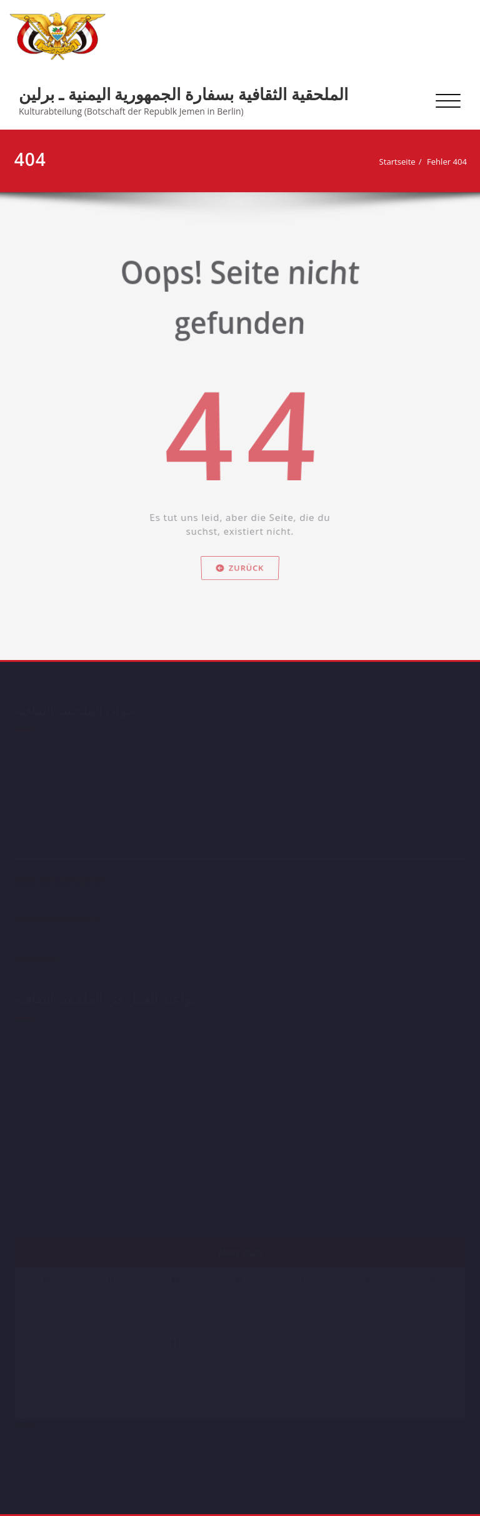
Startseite (400, 161)
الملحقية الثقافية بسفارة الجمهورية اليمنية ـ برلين (183, 94)
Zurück (240, 581)
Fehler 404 (450, 161)
